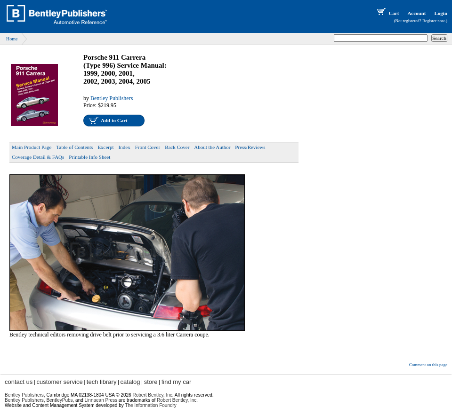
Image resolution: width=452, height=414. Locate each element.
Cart (387, 13)
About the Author (212, 147)
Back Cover (177, 147)
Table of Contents (74, 147)
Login (440, 13)
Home (11, 38)
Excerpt (105, 147)
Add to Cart (114, 120)
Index (124, 147)
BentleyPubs (59, 400)
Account (416, 13)
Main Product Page (31, 147)
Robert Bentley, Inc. (177, 400)
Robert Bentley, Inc (152, 395)
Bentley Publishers (111, 98)
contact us (18, 381)
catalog (130, 381)
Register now (433, 20)
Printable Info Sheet (89, 157)
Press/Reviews (250, 147)
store (151, 381)
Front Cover (147, 147)
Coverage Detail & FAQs (38, 157)
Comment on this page (428, 364)
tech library (102, 381)
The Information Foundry (151, 405)
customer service (59, 381)
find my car (176, 381)
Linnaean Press (101, 400)
